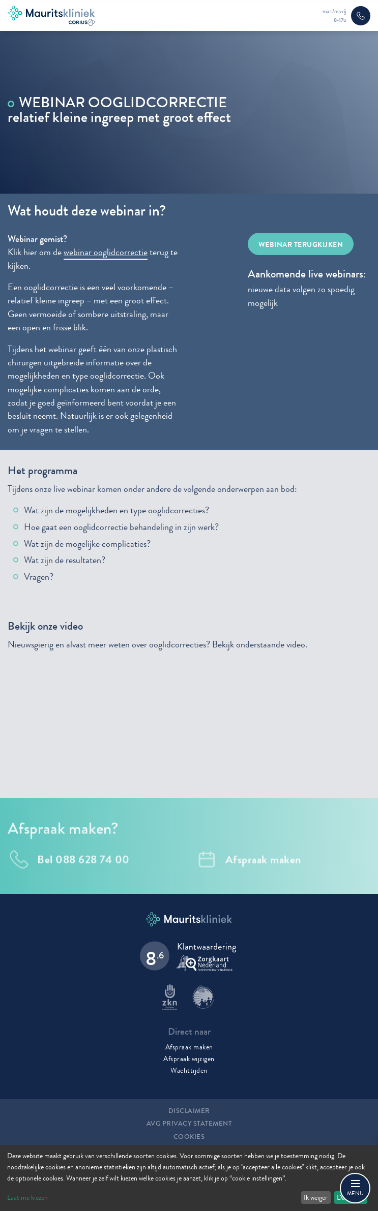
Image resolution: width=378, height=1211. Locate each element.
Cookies (189, 1136)
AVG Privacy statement (189, 1123)
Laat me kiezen (27, 1197)
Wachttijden (189, 1070)
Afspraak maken (189, 1047)
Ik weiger (316, 1197)
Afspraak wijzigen (189, 1058)
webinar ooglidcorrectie (106, 252)
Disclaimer (189, 1110)
